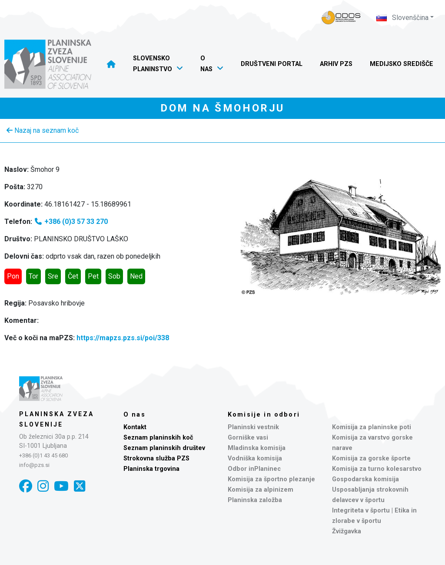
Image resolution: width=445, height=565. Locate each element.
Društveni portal (271, 64)
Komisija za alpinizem (260, 489)
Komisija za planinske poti (371, 427)
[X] (79, 486)
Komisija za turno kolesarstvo (377, 469)
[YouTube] (61, 486)
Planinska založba (255, 500)
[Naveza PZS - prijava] (341, 18)
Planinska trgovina (151, 469)
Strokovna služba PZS (156, 458)
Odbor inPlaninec (254, 469)
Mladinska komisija (257, 448)
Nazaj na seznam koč (43, 130)
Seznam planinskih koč (158, 437)
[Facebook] (25, 486)
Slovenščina (402, 17)
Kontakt (134, 427)
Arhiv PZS (336, 64)
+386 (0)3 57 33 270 (71, 221)
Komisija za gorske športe (371, 458)
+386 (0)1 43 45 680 (43, 455)
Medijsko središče (401, 64)
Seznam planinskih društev (164, 448)
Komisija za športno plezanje (271, 479)
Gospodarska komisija (365, 479)
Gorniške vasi (248, 437)
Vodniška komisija (255, 458)
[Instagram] (43, 486)
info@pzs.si (34, 465)
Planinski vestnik (253, 427)
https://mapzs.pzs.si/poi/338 (122, 338)
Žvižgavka (346, 531)
